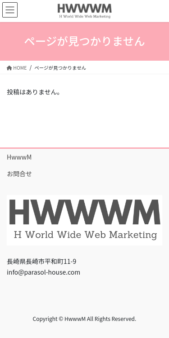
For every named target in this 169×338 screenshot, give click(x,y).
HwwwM (19, 156)
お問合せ (19, 173)
